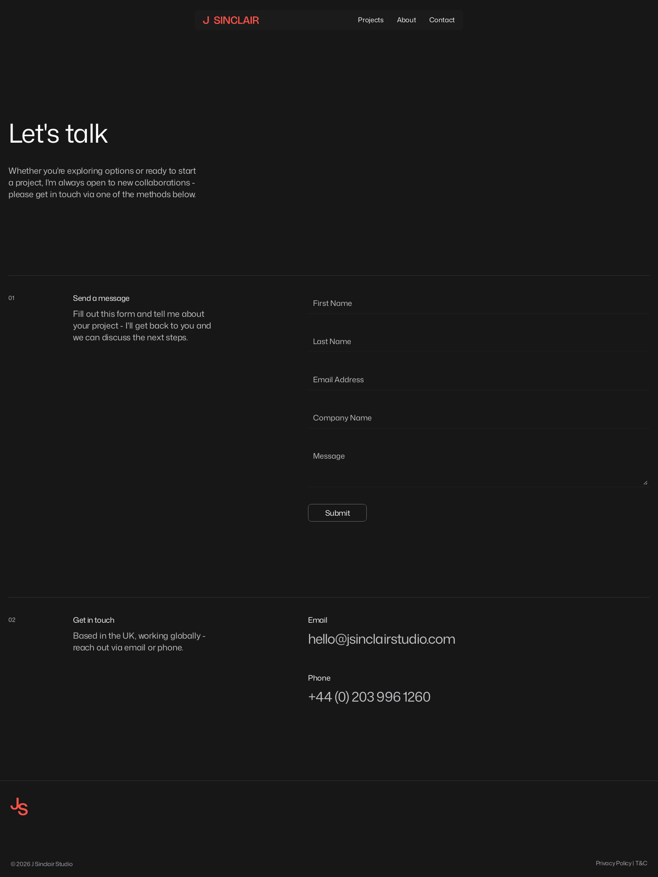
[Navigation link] (231, 20)
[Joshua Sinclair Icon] (19, 806)
